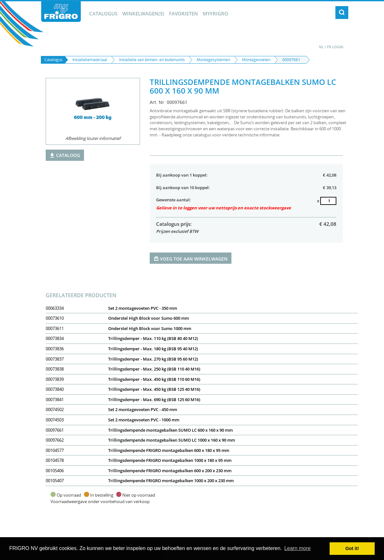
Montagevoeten (256, 59)
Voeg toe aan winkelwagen (191, 258)
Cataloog (65, 155)
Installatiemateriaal (89, 59)
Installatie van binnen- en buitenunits (152, 59)
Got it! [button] (352, 548)
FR (329, 46)
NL (321, 46)
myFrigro (215, 13)
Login (337, 46)
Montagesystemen (213, 59)
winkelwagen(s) (143, 13)
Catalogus (103, 13)
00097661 (291, 59)
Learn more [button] (297, 548)
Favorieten (183, 13)
